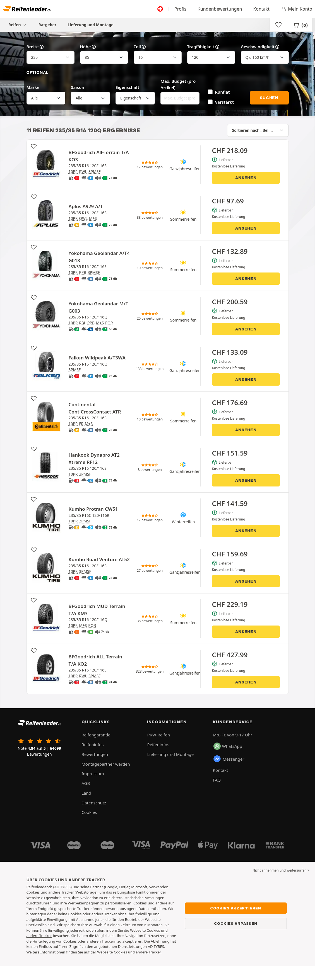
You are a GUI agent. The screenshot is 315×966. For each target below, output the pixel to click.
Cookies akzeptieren (235, 908)
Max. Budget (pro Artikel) (178, 84)
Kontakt (261, 9)
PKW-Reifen (158, 735)
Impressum (92, 773)
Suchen (269, 97)
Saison (77, 87)
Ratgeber (47, 24)
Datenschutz (93, 803)
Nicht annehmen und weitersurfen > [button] (281, 870)
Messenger (228, 759)
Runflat (222, 92)
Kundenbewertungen (220, 9)
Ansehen (246, 177)
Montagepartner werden (105, 764)
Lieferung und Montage (91, 24)
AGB (85, 783)
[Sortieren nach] (257, 130)
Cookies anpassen (235, 923)
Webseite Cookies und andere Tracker (128, 952)
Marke (33, 87)
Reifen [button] (17, 24)
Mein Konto (296, 9)
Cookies (89, 812)
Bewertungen (94, 754)
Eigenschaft (127, 87)
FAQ (217, 780)
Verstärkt (224, 102)
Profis (180, 9)
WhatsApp (227, 746)
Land (86, 793)
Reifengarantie (95, 735)
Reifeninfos (92, 744)
